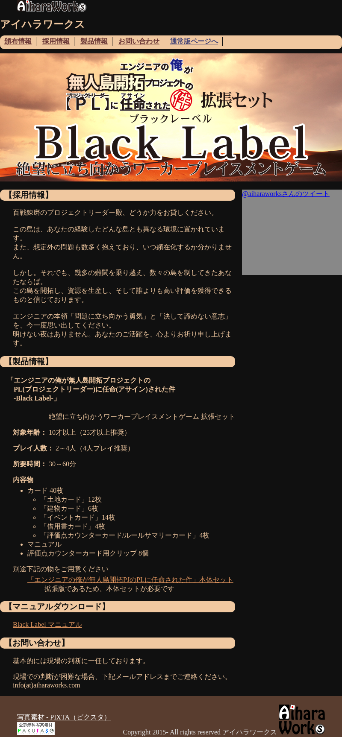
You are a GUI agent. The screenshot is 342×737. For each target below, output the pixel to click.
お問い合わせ (138, 41)
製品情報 (94, 41)
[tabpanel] (171, 117)
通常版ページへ (194, 41)
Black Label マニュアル (47, 624)
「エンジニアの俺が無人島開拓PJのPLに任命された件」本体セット (130, 579)
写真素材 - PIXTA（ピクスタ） (64, 717)
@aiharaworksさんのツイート (286, 193)
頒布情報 (18, 41)
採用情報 (56, 41)
